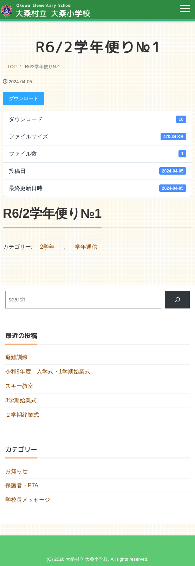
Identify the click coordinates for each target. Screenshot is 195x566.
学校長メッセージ (27, 500)
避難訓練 (16, 357)
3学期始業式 (21, 400)
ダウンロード (23, 98)
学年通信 (86, 247)
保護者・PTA (21, 485)
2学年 (47, 247)
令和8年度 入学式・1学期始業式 (47, 372)
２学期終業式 (22, 415)
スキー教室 (19, 386)
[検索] (177, 299)
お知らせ (16, 471)
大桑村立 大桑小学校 (87, 559)
